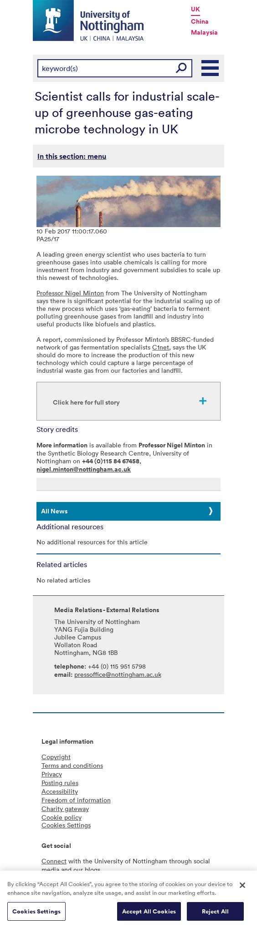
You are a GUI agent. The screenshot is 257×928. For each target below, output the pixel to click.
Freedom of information (76, 800)
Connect (54, 861)
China (200, 21)
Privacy (51, 774)
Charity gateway (65, 808)
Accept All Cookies (149, 914)
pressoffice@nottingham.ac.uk (117, 674)
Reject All (215, 914)
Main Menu (210, 68)
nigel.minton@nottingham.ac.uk (83, 469)
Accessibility (59, 791)
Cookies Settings (36, 914)
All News (54, 511)
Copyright (56, 756)
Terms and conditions (72, 765)
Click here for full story (86, 402)
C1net (160, 347)
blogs (92, 869)
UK (195, 9)
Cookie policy (61, 817)
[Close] (242, 888)
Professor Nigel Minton (70, 293)
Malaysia (204, 32)
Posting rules (59, 782)
